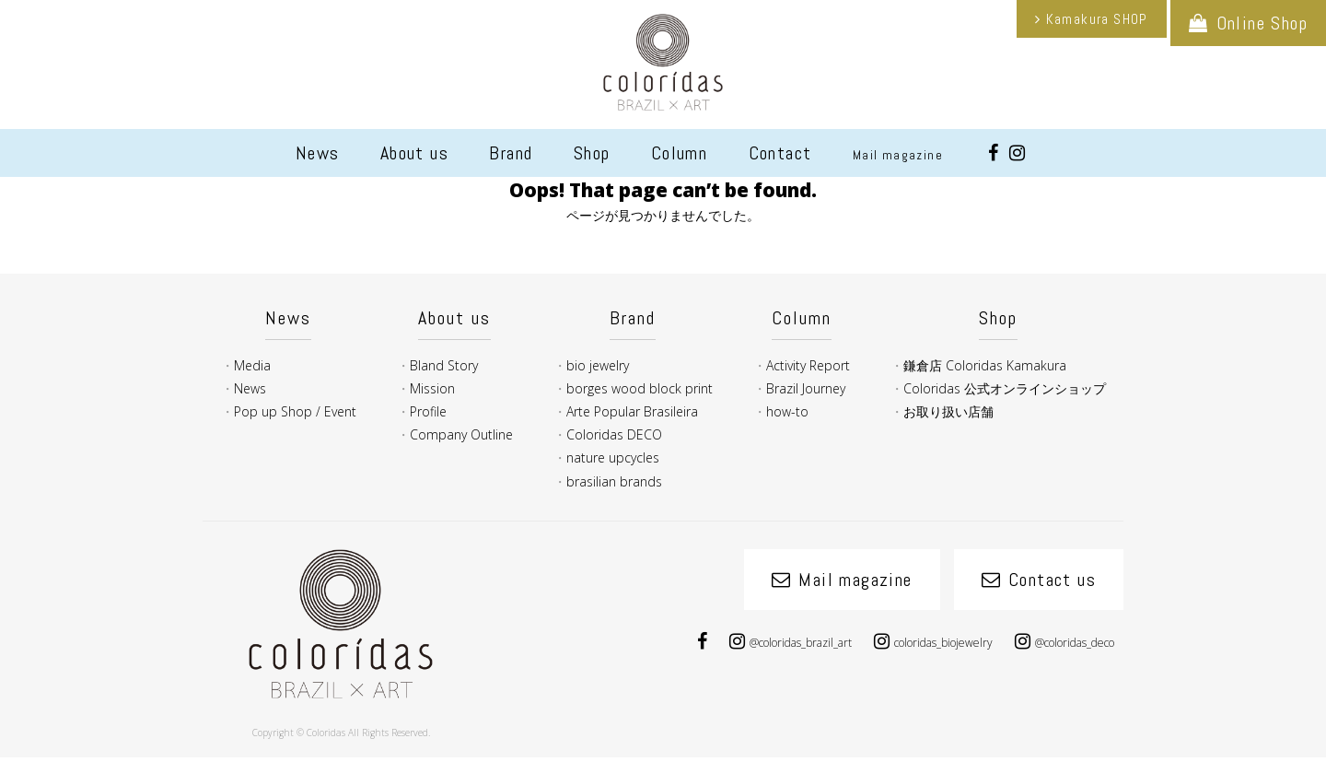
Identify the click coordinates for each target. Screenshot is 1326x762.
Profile (428, 411)
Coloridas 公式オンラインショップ (1004, 388)
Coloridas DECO (614, 434)
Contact (780, 153)
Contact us (1052, 580)
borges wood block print (639, 388)
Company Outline (461, 434)
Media (252, 365)
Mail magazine (898, 155)
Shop (592, 153)
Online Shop (1262, 23)
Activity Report (808, 365)
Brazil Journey (805, 388)
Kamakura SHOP (1097, 19)
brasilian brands (614, 481)
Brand (510, 153)
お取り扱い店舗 (948, 411)
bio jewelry (597, 365)
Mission (432, 388)
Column (679, 153)
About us (414, 153)
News (318, 153)
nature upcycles (612, 457)
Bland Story (444, 365)
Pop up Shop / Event (295, 411)
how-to (787, 411)
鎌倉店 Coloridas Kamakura (984, 365)
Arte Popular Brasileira (632, 411)
